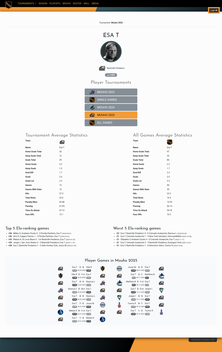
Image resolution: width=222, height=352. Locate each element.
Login (213, 10)
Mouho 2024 (102, 107)
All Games (100, 123)
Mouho (67, 3)
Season (43, 3)
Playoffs (55, 3)
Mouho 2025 (102, 115)
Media (95, 3)
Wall (87, 3)
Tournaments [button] (26, 3)
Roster (77, 3)
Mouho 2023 (102, 92)
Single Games (103, 100)
